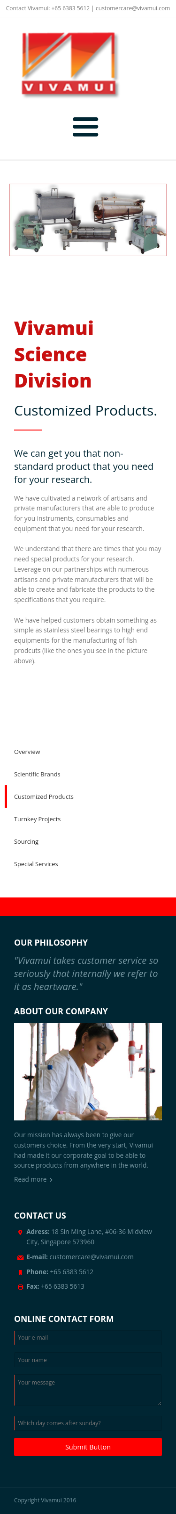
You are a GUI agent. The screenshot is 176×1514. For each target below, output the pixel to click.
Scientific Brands (37, 774)
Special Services (36, 864)
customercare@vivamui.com (133, 8)
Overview (27, 751)
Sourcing (26, 841)
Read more (30, 1179)
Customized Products (44, 796)
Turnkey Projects (37, 819)
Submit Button (88, 1446)
